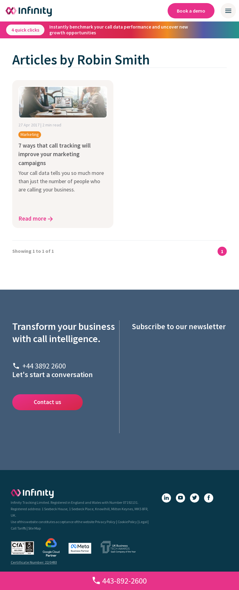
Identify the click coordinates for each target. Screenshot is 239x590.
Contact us (47, 402)
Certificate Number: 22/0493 (34, 562)
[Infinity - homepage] (32, 493)
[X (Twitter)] (194, 498)
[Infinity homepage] (29, 10)
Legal (143, 521)
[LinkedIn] (166, 498)
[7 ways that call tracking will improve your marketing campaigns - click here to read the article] (62, 154)
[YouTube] (180, 498)
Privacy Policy (105, 521)
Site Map (34, 528)
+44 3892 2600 (44, 366)
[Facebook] (208, 498)
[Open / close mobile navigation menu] (228, 10)
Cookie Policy (127, 521)
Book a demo (191, 11)
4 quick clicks (25, 30)
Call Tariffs (18, 528)
